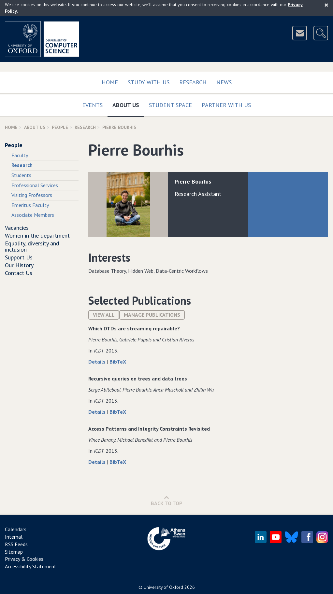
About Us (128, 104)
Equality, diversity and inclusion (32, 247)
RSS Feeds (16, 544)
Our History (19, 265)
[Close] (326, 5)
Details (97, 361)
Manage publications (152, 314)
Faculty (19, 155)
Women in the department (37, 235)
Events (92, 105)
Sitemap (14, 551)
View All (104, 314)
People (60, 127)
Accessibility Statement (30, 566)
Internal (13, 536)
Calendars (15, 529)
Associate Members (32, 215)
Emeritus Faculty (30, 205)
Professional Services (34, 185)
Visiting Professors (31, 195)
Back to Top (166, 500)
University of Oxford (163, 587)
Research (193, 82)
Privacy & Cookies (24, 559)
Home (110, 82)
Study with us (148, 82)
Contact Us (18, 273)
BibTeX (117, 361)
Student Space (170, 105)
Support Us (19, 257)
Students (21, 175)
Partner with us (226, 105)
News (224, 82)
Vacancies (17, 227)
